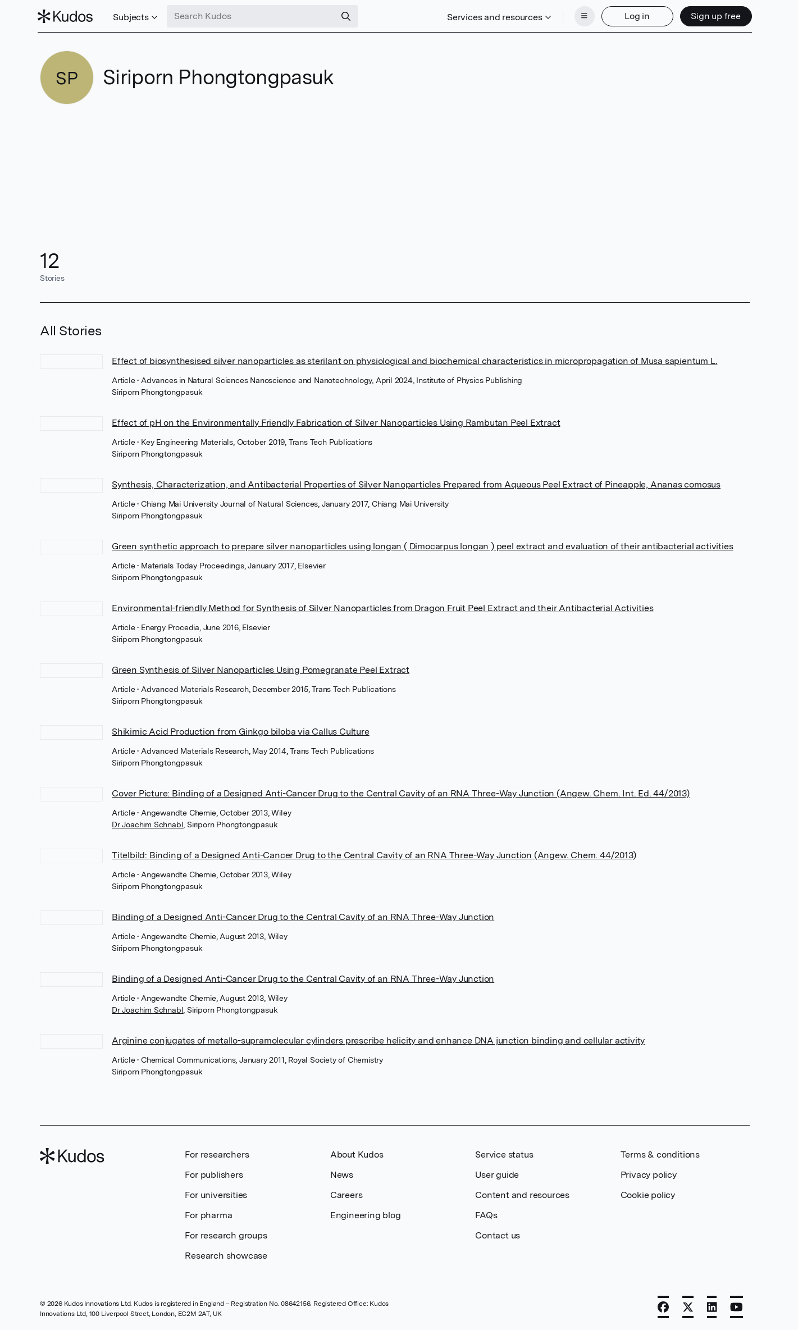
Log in (635, 15)
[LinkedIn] (712, 1306)
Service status (504, 1153)
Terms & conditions (660, 1153)
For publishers (214, 1173)
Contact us (497, 1234)
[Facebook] (663, 1306)
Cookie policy (648, 1193)
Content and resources (522, 1193)
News (341, 1173)
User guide (497, 1173)
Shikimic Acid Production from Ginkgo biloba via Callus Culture (241, 730)
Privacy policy (649, 1173)
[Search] (347, 15)
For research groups (226, 1234)
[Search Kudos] (252, 15)
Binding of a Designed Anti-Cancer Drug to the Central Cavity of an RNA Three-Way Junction (303, 915)
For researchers (217, 1153)
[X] (688, 1306)
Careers (346, 1193)
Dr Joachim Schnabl (147, 823)
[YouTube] (736, 1306)
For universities (216, 1193)
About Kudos (357, 1153)
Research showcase (226, 1254)
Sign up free (714, 15)
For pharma (208, 1214)
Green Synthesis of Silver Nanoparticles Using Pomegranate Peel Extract (260, 668)
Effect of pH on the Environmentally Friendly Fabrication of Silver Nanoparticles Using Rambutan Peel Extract (336, 421)
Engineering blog (365, 1214)
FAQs (486, 1214)
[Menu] (582, 16)
